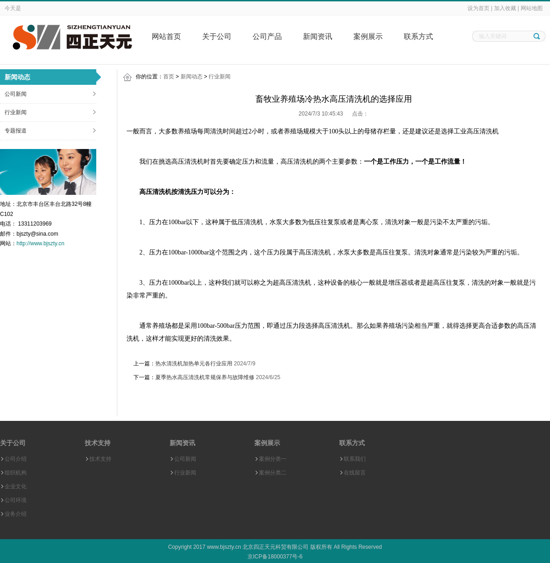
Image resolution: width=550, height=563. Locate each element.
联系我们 (355, 459)
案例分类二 (272, 472)
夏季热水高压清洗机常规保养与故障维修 (204, 377)
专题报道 (16, 130)
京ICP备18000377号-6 (275, 556)
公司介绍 (16, 459)
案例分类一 (272, 459)
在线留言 (355, 472)
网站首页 (166, 36)
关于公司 (216, 36)
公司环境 (16, 500)
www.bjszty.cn (224, 547)
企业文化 (16, 486)
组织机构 (16, 472)
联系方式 (418, 36)
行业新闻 (16, 112)
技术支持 (100, 459)
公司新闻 (16, 94)
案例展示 (368, 36)
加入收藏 (505, 8)
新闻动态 (192, 76)
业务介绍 (16, 514)
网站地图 (532, 8)
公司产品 (267, 36)
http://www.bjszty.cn (40, 243)
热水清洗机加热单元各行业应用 (193, 363)
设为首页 (479, 8)
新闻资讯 (317, 36)
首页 (168, 76)
